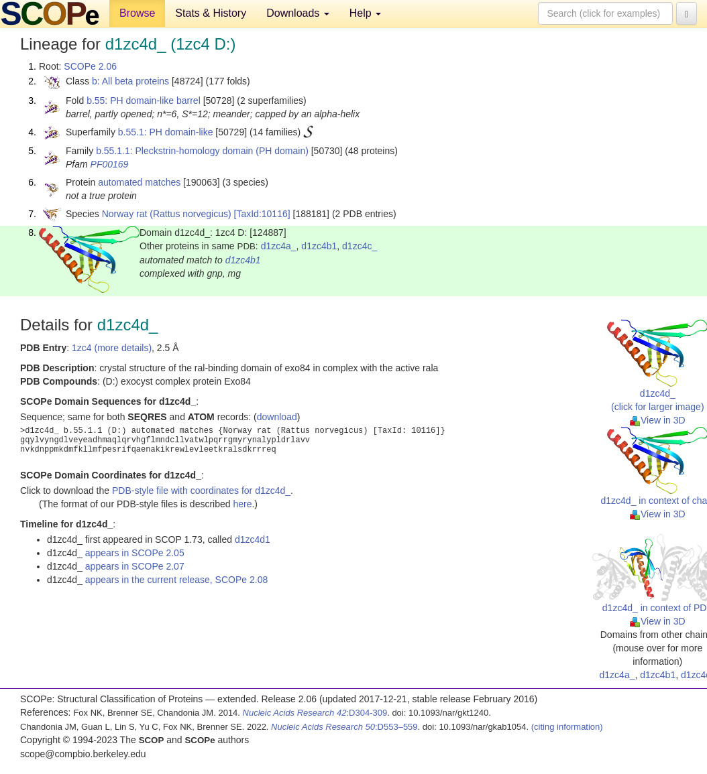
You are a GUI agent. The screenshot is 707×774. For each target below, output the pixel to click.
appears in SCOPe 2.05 (134, 552)
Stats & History (210, 13)
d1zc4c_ (359, 246)
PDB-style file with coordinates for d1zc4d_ (201, 490)
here (242, 504)
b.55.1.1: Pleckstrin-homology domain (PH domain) (202, 150)
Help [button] (365, 13)
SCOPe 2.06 (90, 66)
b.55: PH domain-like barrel (144, 100)
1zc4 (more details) (112, 347)
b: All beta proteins (130, 81)
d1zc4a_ (278, 246)
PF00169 (110, 164)
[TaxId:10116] (262, 213)
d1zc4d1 (252, 539)
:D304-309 (315, 713)
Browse (137, 13)
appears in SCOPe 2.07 (134, 566)
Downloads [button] (297, 13)
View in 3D (658, 420)
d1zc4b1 (319, 246)
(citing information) (567, 727)
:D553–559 (344, 727)
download (277, 416)
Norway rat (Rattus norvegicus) (166, 213)
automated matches (139, 182)
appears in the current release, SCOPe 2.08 (176, 579)
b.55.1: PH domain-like (165, 132)
